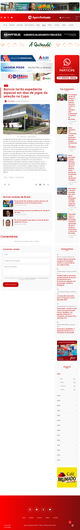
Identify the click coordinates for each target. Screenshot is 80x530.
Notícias (12, 23)
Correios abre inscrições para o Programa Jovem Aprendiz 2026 (66, 295)
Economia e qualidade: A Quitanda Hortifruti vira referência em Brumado (65, 328)
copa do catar (19, 175)
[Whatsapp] (36, 182)
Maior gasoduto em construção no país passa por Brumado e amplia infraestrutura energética (72, 135)
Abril (68, 377)
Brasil (44, 23)
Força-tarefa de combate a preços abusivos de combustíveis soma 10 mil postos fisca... (31, 200)
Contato (71, 23)
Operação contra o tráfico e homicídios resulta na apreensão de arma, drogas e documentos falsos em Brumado (72, 221)
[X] (44, 182)
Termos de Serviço (43, 275)
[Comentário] (5, 182)
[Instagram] (1, 16)
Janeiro (68, 387)
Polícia (50, 23)
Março (68, 380)
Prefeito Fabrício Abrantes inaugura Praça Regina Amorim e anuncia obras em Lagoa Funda (66, 259)
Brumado (20, 23)
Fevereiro (68, 384)
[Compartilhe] (48, 182)
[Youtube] (11, 16)
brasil (5, 175)
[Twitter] (8, 16)
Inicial (5, 23)
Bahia (38, 23)
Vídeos (64, 23)
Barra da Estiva (29, 23)
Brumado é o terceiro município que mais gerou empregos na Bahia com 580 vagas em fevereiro (72, 194)
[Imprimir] (8, 182)
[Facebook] (5, 16)
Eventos (56, 23)
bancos (11, 175)
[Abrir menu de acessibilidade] (70, 522)
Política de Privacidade (30, 275)
